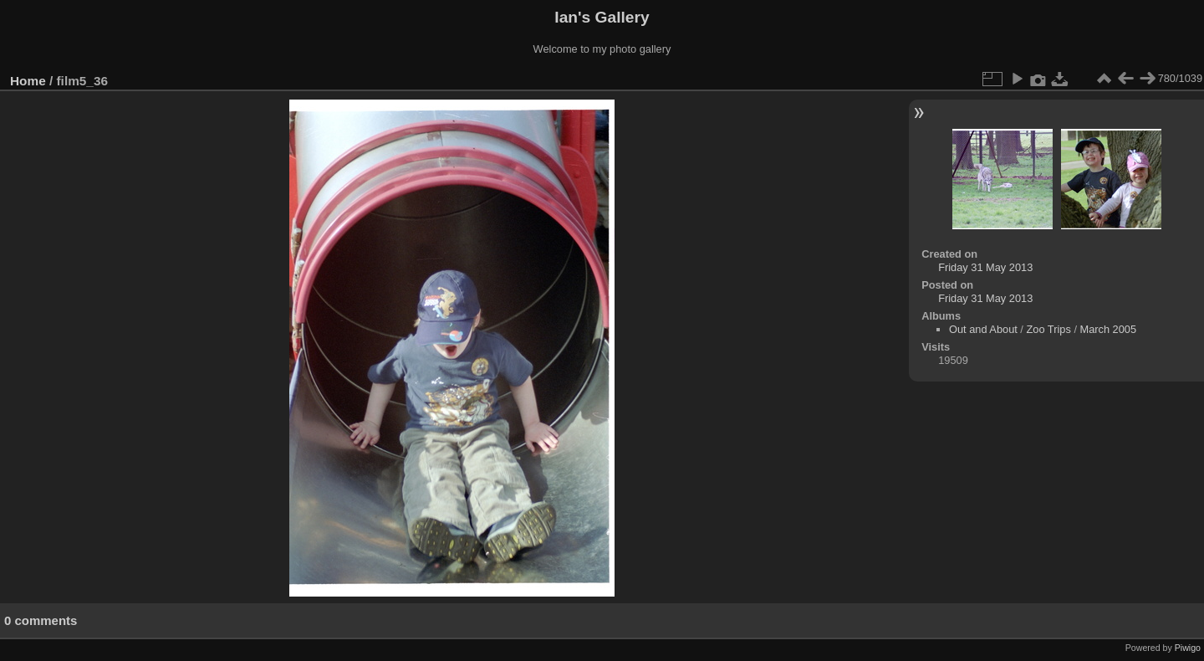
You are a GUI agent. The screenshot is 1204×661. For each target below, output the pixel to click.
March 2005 (1108, 329)
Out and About (983, 329)
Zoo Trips (1048, 329)
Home (28, 81)
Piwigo (1188, 648)
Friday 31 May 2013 (985, 267)
